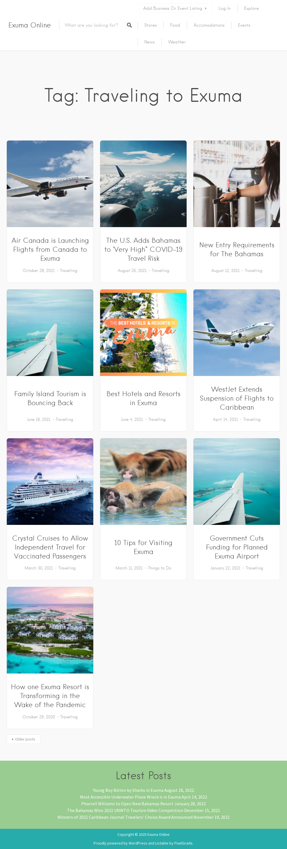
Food (175, 25)
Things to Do (159, 568)
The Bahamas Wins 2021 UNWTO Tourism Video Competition (125, 810)
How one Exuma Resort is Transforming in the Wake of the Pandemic (50, 696)
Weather (177, 42)
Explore (251, 8)
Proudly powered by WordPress (120, 843)
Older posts (25, 739)
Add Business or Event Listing (172, 8)
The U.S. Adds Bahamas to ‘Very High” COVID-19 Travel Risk (143, 249)
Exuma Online (29, 25)
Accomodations (209, 25)
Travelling (68, 270)
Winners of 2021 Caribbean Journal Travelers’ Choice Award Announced (125, 817)
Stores (150, 25)
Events (244, 25)
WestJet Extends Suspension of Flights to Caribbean (237, 398)
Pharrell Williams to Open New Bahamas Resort (127, 803)
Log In (225, 8)
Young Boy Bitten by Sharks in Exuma (128, 790)
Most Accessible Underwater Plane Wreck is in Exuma (130, 797)
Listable (161, 843)
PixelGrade (183, 843)
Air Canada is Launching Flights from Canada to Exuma (50, 249)
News (149, 42)
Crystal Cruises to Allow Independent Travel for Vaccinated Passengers (50, 547)
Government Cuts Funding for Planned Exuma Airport (237, 547)
